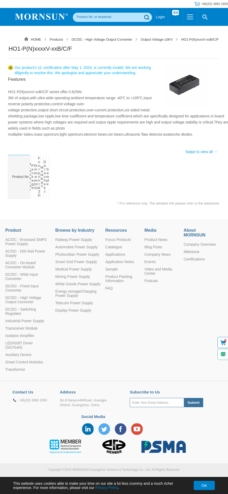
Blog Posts (153, 247)
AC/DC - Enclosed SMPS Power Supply (26, 242)
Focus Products (118, 240)
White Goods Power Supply (78, 284)
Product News (155, 240)
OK (204, 485)
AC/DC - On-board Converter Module (20, 265)
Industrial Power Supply (24, 321)
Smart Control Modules (24, 362)
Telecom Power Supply (74, 303)
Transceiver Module (21, 328)
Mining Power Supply (72, 276)
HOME (36, 39)
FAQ (109, 288)
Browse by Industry (74, 230)
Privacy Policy (106, 488)
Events (150, 262)
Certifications (194, 259)
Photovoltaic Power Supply (77, 254)
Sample (111, 269)
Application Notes (119, 262)
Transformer (15, 369)
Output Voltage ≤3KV (157, 39)
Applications (115, 254)
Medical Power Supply (73, 269)
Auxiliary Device (18, 355)
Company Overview (200, 244)
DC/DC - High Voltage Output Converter (102, 39)
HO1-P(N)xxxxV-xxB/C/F (199, 39)
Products (56, 39)
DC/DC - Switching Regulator (20, 311)
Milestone (192, 252)
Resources (116, 230)
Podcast (151, 281)
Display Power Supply (73, 310)
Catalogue (113, 247)
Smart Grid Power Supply (76, 262)
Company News (157, 254)
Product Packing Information (118, 278)
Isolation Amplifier (19, 336)
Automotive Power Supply (76, 247)
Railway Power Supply (73, 240)
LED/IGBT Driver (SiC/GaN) (19, 345)
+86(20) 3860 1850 (214, 4)
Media (150, 230)
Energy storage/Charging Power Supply (76, 293)
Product (13, 230)
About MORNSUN (195, 232)
